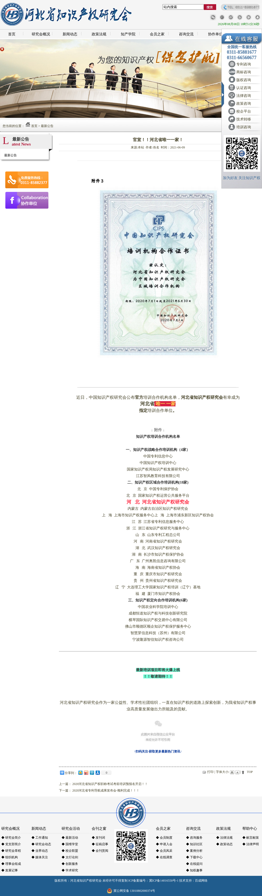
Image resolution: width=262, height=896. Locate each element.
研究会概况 (41, 34)
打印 (210, 772)
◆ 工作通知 (39, 837)
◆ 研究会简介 (11, 837)
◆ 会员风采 (164, 851)
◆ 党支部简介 (11, 844)
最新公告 (47, 126)
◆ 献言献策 (250, 837)
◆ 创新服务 (70, 864)
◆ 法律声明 (250, 844)
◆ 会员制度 (164, 837)
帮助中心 (249, 829)
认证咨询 (243, 88)
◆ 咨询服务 (194, 837)
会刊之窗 (99, 829)
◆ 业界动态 (39, 851)
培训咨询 (243, 127)
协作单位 (215, 34)
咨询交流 (186, 34)
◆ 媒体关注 (39, 857)
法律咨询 (243, 96)
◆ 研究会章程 (11, 851)
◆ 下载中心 (194, 857)
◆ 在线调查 (164, 857)
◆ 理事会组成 (11, 864)
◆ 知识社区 (194, 844)
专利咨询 (243, 64)
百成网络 (201, 880)
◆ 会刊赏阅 (100, 851)
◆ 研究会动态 (41, 844)
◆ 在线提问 (194, 864)
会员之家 (157, 34)
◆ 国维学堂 (70, 844)
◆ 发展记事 (9, 870)
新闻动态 (70, 34)
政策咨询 (243, 104)
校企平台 (243, 111)
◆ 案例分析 (194, 851)
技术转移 (243, 119)
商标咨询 (243, 72)
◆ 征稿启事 (100, 844)
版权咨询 (243, 80)
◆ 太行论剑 (70, 857)
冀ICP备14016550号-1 (164, 880)
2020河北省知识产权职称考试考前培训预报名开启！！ (110, 784)
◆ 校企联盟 (70, 851)
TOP (250, 772)
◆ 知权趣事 (194, 870)
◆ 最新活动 (70, 837)
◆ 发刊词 (98, 837)
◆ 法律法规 (224, 837)
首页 (11, 34)
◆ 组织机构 (9, 857)
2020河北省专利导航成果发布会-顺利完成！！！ (105, 790)
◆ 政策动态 (224, 844)
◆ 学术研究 (70, 870)
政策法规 (99, 34)
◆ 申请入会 (164, 844)
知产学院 (128, 34)
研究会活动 (71, 829)
